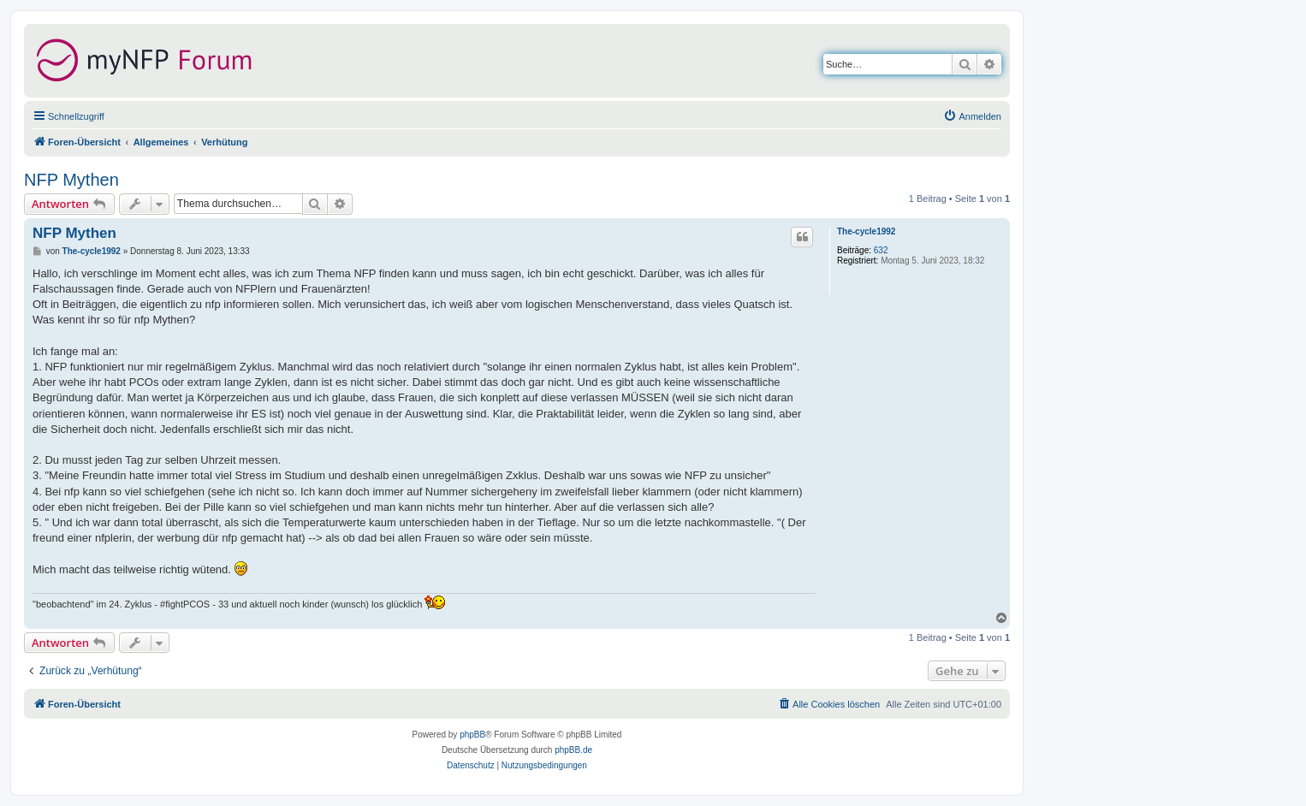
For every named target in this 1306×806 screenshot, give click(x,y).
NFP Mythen (71, 179)
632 (881, 250)
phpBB (472, 734)
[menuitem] (972, 116)
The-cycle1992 (866, 231)
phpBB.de (573, 750)
